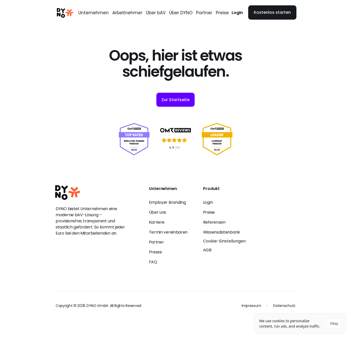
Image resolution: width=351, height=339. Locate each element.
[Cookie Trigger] (224, 241)
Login (237, 13)
